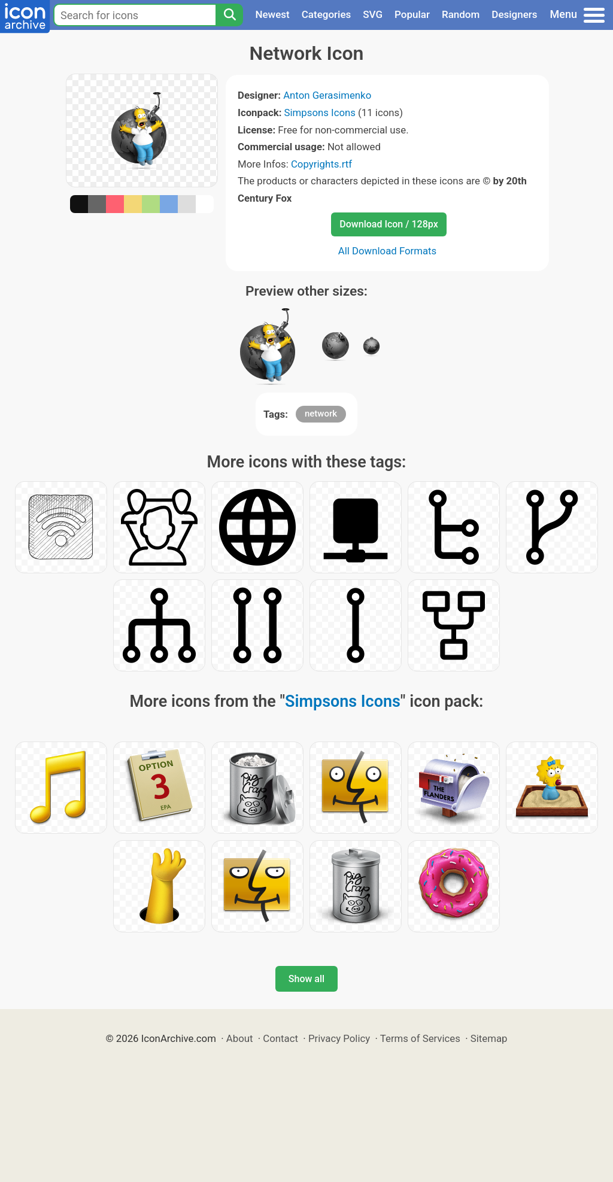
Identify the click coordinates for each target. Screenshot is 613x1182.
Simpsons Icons (320, 112)
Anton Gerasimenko (327, 95)
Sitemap (489, 1038)
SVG (373, 14)
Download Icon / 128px (388, 224)
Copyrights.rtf (321, 164)
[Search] (229, 15)
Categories (326, 14)
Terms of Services (420, 1038)
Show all (306, 979)
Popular (412, 14)
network (321, 413)
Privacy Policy (339, 1038)
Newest (272, 14)
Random (461, 14)
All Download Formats (387, 251)
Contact (280, 1038)
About (239, 1038)
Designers (514, 14)
